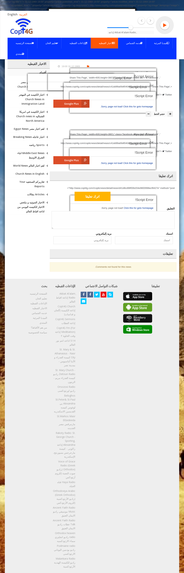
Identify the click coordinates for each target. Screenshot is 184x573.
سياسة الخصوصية (37, 332)
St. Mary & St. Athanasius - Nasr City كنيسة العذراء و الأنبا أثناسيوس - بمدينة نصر (64, 357)
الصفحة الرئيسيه (38, 293)
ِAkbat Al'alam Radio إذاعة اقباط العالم (65, 297)
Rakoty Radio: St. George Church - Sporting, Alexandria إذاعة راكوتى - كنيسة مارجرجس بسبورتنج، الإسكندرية (64, 444)
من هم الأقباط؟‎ (39, 327)
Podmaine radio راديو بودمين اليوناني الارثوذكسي (64, 549)
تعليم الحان (41, 298)
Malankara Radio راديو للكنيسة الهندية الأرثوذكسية (64, 562)
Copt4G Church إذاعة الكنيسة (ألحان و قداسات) (64, 310)
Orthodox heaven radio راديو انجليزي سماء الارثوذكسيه (65, 537)
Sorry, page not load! (112, 106)
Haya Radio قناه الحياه (66, 484)
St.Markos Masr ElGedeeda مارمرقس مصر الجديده (66, 422)
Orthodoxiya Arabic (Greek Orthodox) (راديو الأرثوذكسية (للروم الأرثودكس (64, 496)
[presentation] (145, 197)
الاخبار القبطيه (39, 308)
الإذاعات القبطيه (38, 303)
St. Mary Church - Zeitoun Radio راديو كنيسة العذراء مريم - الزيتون (64, 376)
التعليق (171, 208)
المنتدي (43, 322)
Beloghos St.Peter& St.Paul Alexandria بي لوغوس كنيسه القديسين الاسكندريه (64, 403)
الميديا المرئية (40, 318)
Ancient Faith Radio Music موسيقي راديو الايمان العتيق (64, 511)
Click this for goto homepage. (126, 106)
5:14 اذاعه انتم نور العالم (65, 342)
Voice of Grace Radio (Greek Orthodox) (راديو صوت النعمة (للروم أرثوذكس (65, 469)
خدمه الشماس (39, 313)
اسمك (169, 233)
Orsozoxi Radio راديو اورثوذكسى (66, 388)
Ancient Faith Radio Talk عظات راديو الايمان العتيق (64, 524)
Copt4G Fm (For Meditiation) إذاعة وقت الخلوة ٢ (65, 331)
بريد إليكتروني (103, 233)
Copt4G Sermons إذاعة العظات (65, 321)
